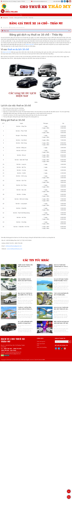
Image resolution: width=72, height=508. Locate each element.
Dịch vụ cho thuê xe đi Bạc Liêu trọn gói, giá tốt (61, 312)
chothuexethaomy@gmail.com (39, 1)
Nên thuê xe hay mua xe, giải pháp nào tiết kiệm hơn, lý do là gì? (61, 326)
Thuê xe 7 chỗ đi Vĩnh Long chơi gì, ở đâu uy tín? (25, 312)
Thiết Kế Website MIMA (39, 359)
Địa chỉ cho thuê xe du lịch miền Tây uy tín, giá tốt (25, 298)
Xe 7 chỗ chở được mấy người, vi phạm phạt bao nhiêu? (25, 326)
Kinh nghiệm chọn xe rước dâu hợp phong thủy (24, 284)
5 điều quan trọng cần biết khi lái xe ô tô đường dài (25, 270)
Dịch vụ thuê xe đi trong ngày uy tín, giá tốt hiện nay (61, 270)
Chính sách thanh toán (41, 344)
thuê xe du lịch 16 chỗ (18, 49)
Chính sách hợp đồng (42, 347)
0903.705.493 (11, 12)
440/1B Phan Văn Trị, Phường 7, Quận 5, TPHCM (13, 1)
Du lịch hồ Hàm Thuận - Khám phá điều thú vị (61, 284)
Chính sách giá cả (41, 341)
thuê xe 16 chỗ (29, 44)
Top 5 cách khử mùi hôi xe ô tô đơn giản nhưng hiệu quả (61, 298)
